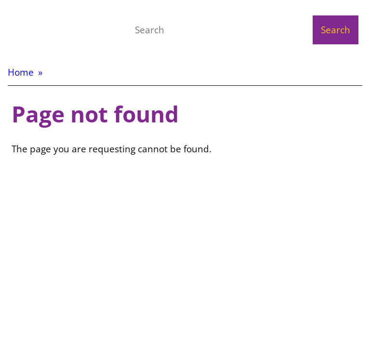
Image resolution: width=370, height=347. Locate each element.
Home (21, 72)
